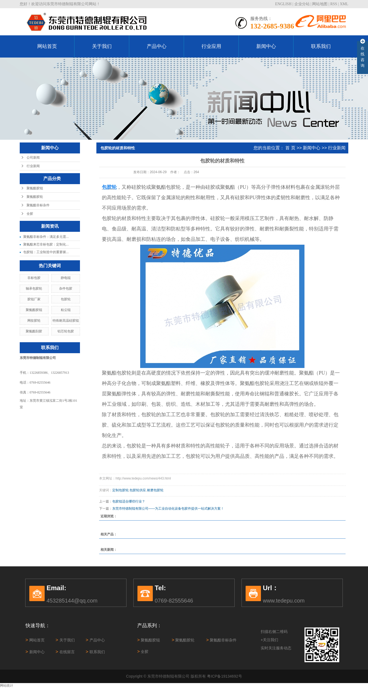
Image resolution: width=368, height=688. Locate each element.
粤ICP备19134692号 (224, 676)
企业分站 (302, 4)
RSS (333, 4)
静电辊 (66, 278)
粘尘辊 (66, 310)
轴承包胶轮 (34, 288)
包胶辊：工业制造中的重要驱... (46, 252)
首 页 (290, 147)
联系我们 (321, 46)
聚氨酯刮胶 (34, 331)
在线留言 (65, 652)
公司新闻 (33, 157)
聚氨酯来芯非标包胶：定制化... (46, 244)
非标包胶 (34, 278)
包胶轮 (66, 299)
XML (344, 4)
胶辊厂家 (34, 299)
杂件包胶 (65, 288)
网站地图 (319, 4)
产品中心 (156, 46)
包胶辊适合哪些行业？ (128, 501)
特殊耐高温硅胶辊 (66, 320)
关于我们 (102, 46)
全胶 (30, 214)
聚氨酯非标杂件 (38, 205)
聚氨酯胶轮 (35, 197)
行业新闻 (33, 166)
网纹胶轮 (34, 320)
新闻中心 (266, 46)
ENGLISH (283, 4)
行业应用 (211, 46)
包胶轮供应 (138, 490)
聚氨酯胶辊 (35, 188)
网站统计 (6, 685)
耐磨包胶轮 (155, 490)
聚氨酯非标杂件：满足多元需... (46, 237)
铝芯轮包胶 (66, 331)
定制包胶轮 (120, 490)
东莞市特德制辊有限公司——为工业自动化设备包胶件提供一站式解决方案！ (168, 508)
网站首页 (47, 46)
